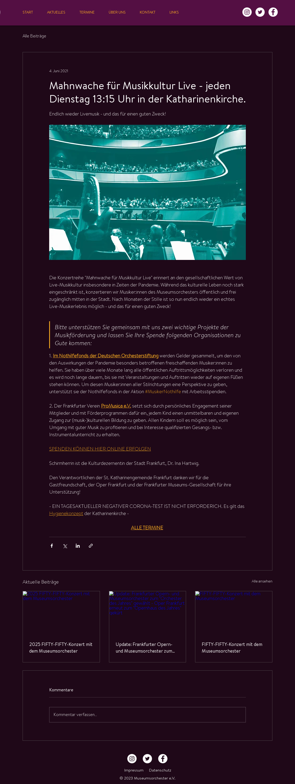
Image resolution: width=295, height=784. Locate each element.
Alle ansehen (262, 581)
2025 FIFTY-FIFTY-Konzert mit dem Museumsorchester (60, 647)
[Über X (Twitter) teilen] (64, 545)
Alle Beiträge (34, 36)
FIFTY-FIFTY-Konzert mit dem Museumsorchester (232, 647)
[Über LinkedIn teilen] (77, 545)
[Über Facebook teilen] (51, 545)
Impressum (134, 770)
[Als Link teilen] (90, 545)
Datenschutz (160, 770)
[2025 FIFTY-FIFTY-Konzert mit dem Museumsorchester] (61, 612)
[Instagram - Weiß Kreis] (247, 12)
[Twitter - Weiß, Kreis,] (260, 12)
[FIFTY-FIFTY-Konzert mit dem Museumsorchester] (233, 612)
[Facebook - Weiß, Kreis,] (273, 12)
